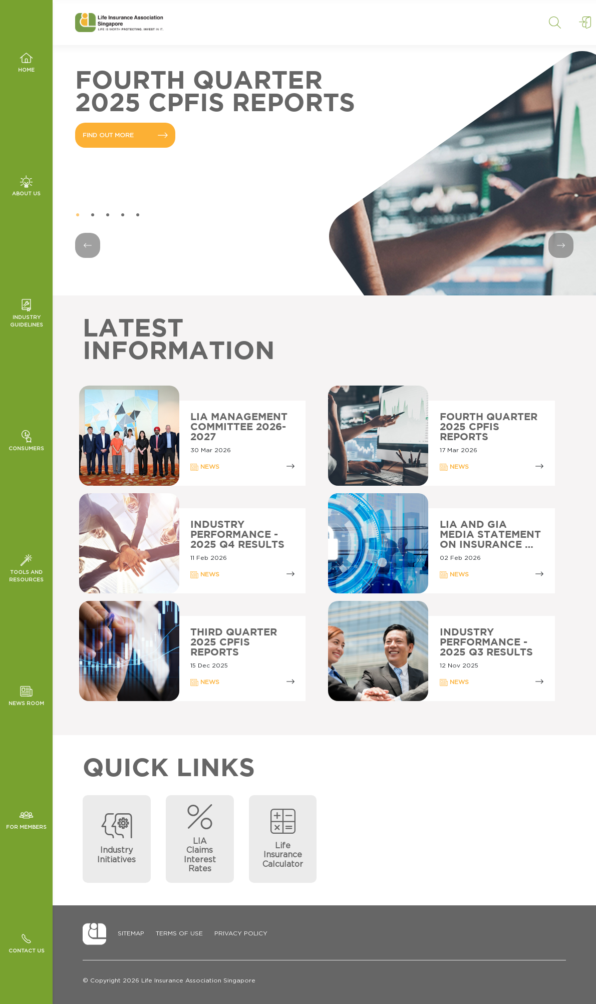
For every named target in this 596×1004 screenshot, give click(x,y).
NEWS (204, 467)
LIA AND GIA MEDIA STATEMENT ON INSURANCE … (490, 534)
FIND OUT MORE (125, 135)
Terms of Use (179, 933)
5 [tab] (138, 215)
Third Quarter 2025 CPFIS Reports (233, 642)
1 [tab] (78, 215)
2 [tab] (93, 215)
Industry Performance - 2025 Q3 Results (486, 642)
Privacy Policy (240, 933)
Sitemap (131, 933)
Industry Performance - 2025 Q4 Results (237, 534)
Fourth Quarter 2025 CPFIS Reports (488, 427)
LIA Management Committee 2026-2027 (238, 427)
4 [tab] (123, 215)
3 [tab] (108, 215)
